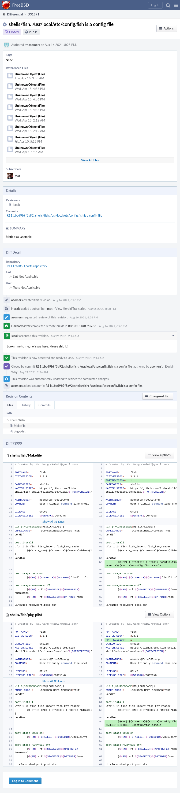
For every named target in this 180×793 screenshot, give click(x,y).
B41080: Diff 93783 (82, 326)
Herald (15, 308)
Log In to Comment (25, 781)
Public (33, 32)
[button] (176, 5)
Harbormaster (20, 326)
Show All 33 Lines (53, 521)
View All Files (90, 160)
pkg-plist (20, 431)
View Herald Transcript (70, 308)
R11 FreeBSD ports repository (27, 266)
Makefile (20, 426)
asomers (34, 45)
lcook (16, 205)
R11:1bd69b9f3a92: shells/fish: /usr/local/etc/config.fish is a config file (54, 215)
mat (17, 176)
